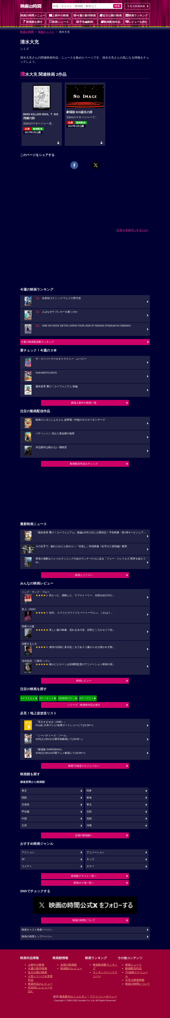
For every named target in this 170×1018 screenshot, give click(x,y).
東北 (89, 804)
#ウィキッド (47, 698)
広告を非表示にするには (132, 230)
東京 (24, 790)
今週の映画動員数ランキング (37, 341)
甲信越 (25, 811)
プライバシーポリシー (103, 996)
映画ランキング (136, 15)
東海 (89, 797)
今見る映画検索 (136, 6)
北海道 (25, 804)
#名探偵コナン (66, 698)
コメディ (27, 866)
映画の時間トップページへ (37, 936)
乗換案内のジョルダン (73, 996)
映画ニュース (59, 21)
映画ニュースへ (84, 575)
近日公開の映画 (110, 15)
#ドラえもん (28, 698)
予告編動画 (84, 21)
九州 (24, 825)
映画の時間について (83, 920)
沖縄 (89, 825)
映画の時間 (27, 31)
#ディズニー (87, 698)
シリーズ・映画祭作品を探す (83, 704)
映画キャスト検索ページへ (37, 929)
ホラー (90, 866)
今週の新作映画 (84, 15)
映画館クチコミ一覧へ (84, 875)
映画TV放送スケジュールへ (83, 765)
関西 (24, 797)
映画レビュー (83, 680)
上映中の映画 (59, 15)
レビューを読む (136, 21)
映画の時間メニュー (33, 15)
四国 (89, 818)
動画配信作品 (110, 21)
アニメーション (95, 852)
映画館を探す (33, 21)
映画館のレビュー (71, 968)
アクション (28, 852)
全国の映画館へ (84, 835)
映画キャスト (46, 31)
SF (23, 859)
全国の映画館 (68, 964)
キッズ (90, 859)
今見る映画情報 (134, 979)
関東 (89, 790)
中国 (24, 818)
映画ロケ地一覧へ (84, 882)
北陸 (89, 811)
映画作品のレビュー (40, 983)
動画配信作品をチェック (84, 463)
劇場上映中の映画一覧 (84, 402)
